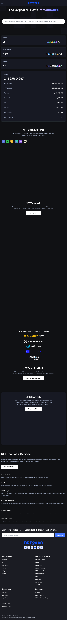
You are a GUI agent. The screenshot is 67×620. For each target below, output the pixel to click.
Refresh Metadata (40, 585)
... (63, 54)
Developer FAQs (6, 606)
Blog (3, 600)
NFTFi (36, 576)
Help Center (5, 595)
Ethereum (4, 559)
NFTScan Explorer (40, 559)
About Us (37, 592)
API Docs (4, 592)
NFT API (37, 562)
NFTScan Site (38, 565)
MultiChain (38, 579)
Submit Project (39, 582)
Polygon (4, 571)
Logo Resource (6, 598)
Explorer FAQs (6, 603)
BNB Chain (5, 565)
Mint (3, 562)
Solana (4, 568)
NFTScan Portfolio (40, 568)
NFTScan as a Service (41, 571)
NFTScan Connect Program (42, 598)
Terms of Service (39, 595)
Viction (4, 573)
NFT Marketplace (39, 573)
